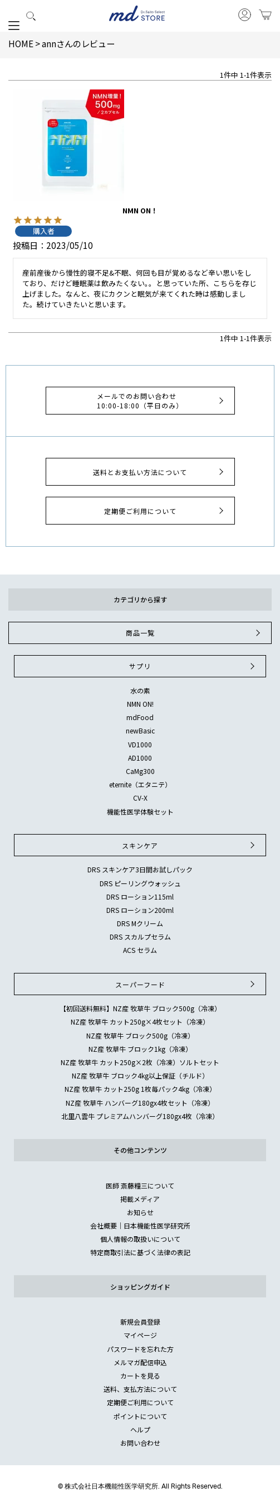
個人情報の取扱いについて (140, 1239)
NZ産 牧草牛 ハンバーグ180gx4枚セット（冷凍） (140, 1102)
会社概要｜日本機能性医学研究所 (140, 1225)
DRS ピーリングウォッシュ (140, 883)
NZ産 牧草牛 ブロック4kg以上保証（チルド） (140, 1075)
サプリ (193, 666)
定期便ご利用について (165, 511)
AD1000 (140, 757)
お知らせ (140, 1212)
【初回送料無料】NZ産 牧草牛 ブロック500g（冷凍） (140, 1008)
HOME (20, 43)
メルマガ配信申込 (140, 1362)
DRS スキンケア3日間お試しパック (140, 869)
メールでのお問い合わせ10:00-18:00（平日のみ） (161, 400)
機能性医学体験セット (140, 811)
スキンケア (189, 845)
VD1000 (140, 744)
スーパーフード (186, 984)
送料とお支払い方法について (159, 472)
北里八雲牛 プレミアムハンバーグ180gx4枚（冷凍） (140, 1116)
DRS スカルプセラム (140, 936)
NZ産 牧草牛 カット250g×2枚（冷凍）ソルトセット (140, 1062)
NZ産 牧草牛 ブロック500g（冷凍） (140, 1035)
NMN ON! (140, 703)
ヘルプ (140, 1429)
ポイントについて (140, 1416)
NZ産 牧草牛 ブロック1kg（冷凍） (140, 1048)
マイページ (140, 1335)
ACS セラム (140, 950)
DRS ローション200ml (140, 910)
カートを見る (140, 1375)
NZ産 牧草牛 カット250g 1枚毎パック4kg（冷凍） (140, 1088)
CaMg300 (140, 771)
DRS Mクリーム (140, 923)
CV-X (140, 797)
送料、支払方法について (140, 1389)
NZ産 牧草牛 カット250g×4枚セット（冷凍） (140, 1021)
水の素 (140, 690)
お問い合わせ (140, 1442)
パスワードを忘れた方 (140, 1349)
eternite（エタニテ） (140, 784)
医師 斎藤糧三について (140, 1185)
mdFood (140, 717)
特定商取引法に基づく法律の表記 (140, 1252)
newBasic (140, 730)
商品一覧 (194, 633)
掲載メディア (140, 1199)
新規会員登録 (140, 1321)
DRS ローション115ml (140, 896)
